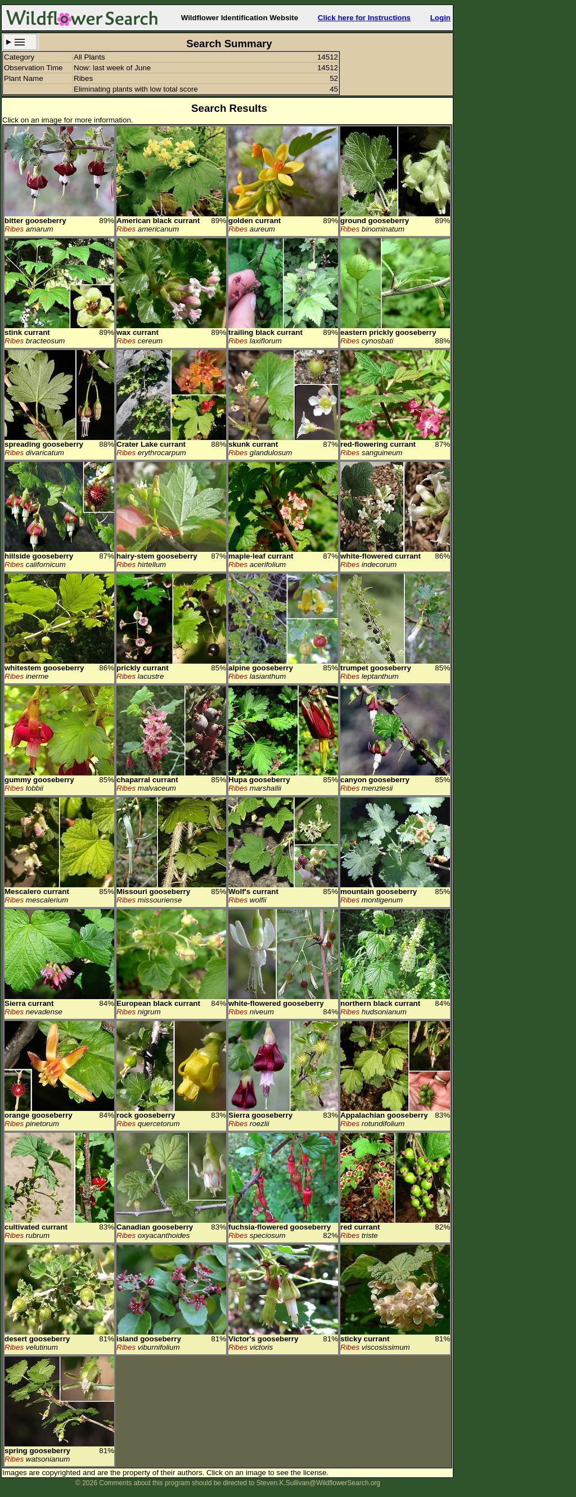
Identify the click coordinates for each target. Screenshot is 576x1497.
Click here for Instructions (364, 17)
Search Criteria (20, 42)
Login (440, 17)
